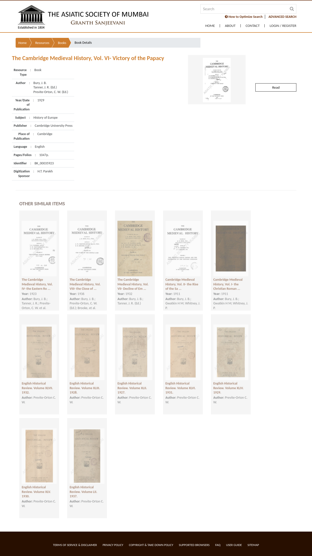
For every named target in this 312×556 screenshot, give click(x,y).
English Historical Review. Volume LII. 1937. (83, 487)
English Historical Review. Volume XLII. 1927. (132, 384)
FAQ (217, 545)
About (230, 25)
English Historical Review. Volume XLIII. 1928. (85, 384)
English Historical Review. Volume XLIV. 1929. (228, 384)
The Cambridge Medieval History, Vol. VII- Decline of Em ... (132, 280)
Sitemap (253, 545)
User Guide (234, 545)
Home (210, 25)
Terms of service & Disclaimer (75, 545)
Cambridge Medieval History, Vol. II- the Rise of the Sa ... (182, 280)
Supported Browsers (194, 545)
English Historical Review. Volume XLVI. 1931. (181, 384)
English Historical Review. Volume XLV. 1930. (36, 487)
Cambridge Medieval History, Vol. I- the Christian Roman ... (228, 280)
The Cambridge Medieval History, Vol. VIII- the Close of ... (85, 280)
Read (276, 76)
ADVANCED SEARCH (282, 17)
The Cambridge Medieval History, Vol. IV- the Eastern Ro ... (37, 280)
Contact (253, 25)
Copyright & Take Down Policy (151, 545)
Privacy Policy (113, 545)
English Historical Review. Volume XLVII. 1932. (37, 384)
